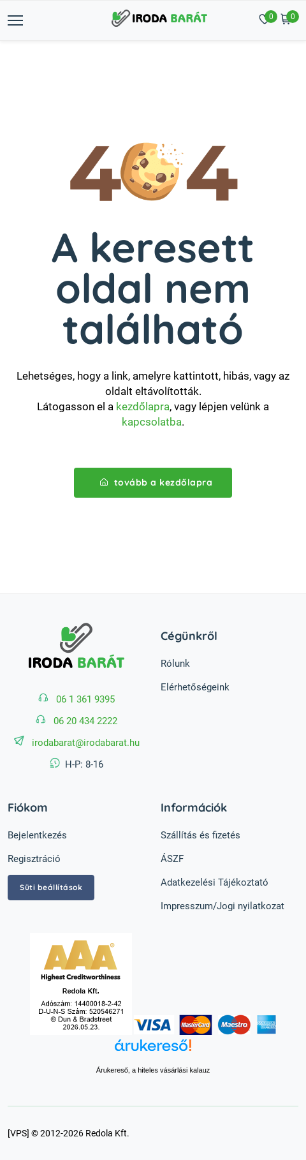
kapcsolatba (152, 421)
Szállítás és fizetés (200, 835)
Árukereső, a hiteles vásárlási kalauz (153, 1070)
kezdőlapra (143, 406)
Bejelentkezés (37, 835)
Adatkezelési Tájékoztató (214, 882)
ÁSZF (172, 859)
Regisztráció (34, 859)
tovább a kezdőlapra (156, 482)
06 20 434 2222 (85, 721)
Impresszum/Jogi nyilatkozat (222, 906)
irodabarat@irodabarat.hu (86, 742)
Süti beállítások (51, 887)
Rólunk (175, 663)
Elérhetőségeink (195, 687)
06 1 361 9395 (85, 699)
